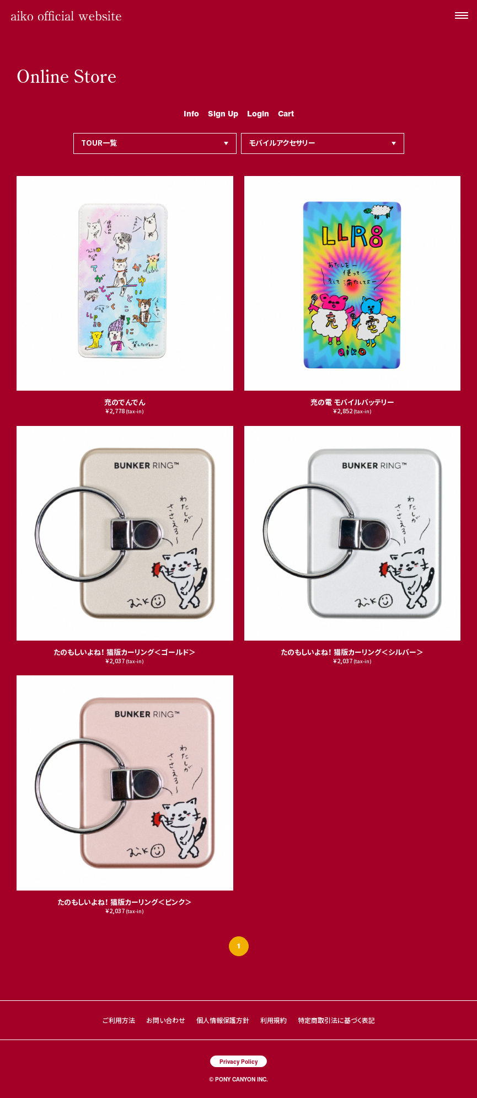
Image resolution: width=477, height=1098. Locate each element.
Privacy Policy (238, 1061)
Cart (286, 113)
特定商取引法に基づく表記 (336, 1020)
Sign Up (223, 113)
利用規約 (273, 1020)
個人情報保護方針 (222, 1020)
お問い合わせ (165, 1020)
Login (258, 113)
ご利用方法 (119, 1020)
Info (191, 113)
